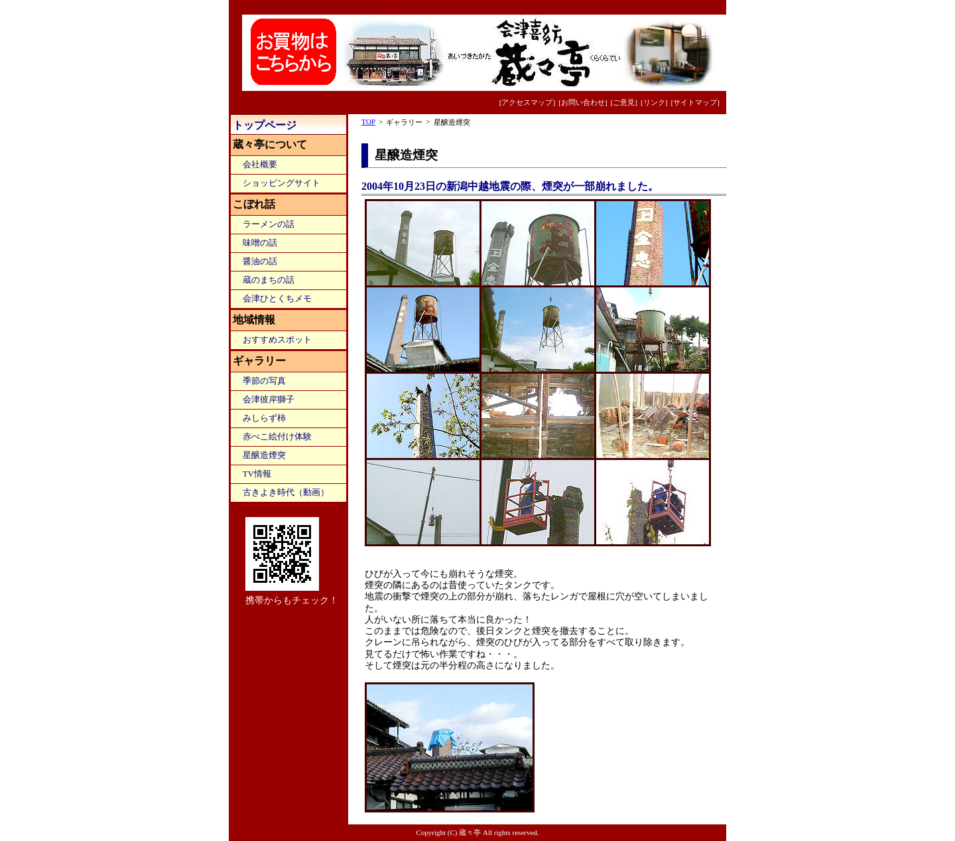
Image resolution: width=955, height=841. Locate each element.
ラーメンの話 (268, 224)
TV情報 (257, 474)
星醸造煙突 (264, 455)
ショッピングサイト (281, 183)
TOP (368, 121)
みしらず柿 (264, 418)
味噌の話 (260, 243)
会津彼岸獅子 (268, 399)
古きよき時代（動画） (286, 492)
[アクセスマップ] (527, 102)
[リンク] (654, 102)
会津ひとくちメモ (277, 298)
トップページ (264, 125)
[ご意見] (624, 102)
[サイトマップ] (695, 102)
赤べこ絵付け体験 (277, 436)
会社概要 (260, 164)
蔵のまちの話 (268, 280)
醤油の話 (260, 261)
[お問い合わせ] (582, 102)
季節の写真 (264, 381)
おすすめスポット (277, 339)
